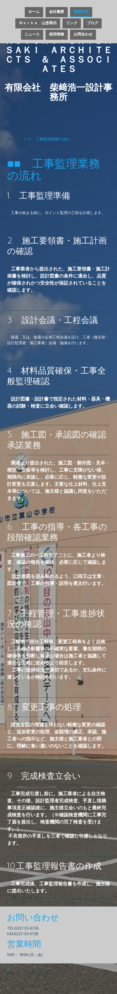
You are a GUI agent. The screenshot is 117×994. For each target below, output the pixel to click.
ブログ (92, 23)
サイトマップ (58, 973)
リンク (71, 23)
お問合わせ (83, 34)
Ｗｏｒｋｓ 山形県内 (38, 23)
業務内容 (81, 12)
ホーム (34, 12)
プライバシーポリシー (30, 973)
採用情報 (56, 34)
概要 (9, 973)
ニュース (32, 34)
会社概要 (56, 12)
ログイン (12, 984)
